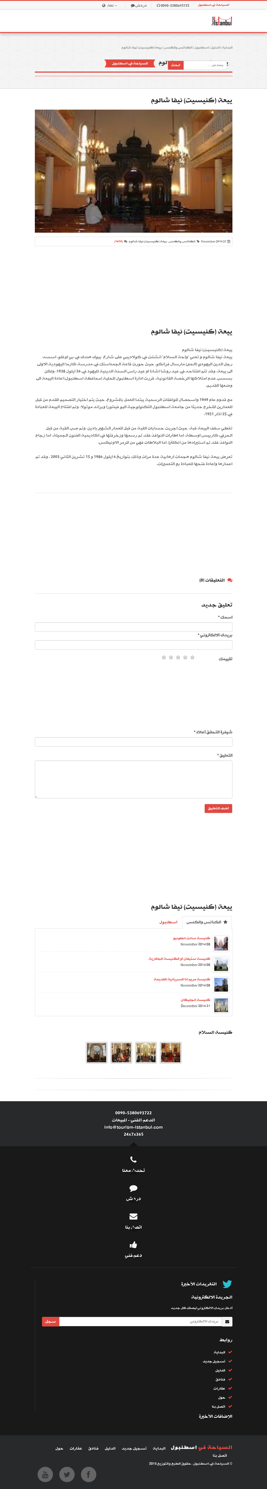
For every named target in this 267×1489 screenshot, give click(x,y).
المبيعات (119, 1120)
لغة (113, 6)
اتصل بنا (218, 1407)
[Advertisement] (133, 287)
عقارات (219, 1389)
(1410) (118, 241)
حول (221, 1398)
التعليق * (224, 755)
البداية (227, 48)
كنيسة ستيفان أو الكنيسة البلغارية (179, 959)
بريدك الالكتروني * (215, 635)
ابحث (175, 65)
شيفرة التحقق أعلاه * (213, 732)
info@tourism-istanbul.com (133, 1127)
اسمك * (225, 617)
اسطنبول (201, 48)
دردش (141, 6)
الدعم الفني (143, 1120)
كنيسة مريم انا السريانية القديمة (182, 979)
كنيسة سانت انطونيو (191, 938)
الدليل (215, 48)
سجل (50, 1321)
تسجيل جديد (214, 1361)
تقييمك (225, 659)
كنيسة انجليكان (195, 1000)
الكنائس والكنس (178, 48)
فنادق (220, 1379)
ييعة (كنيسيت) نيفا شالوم (142, 48)
